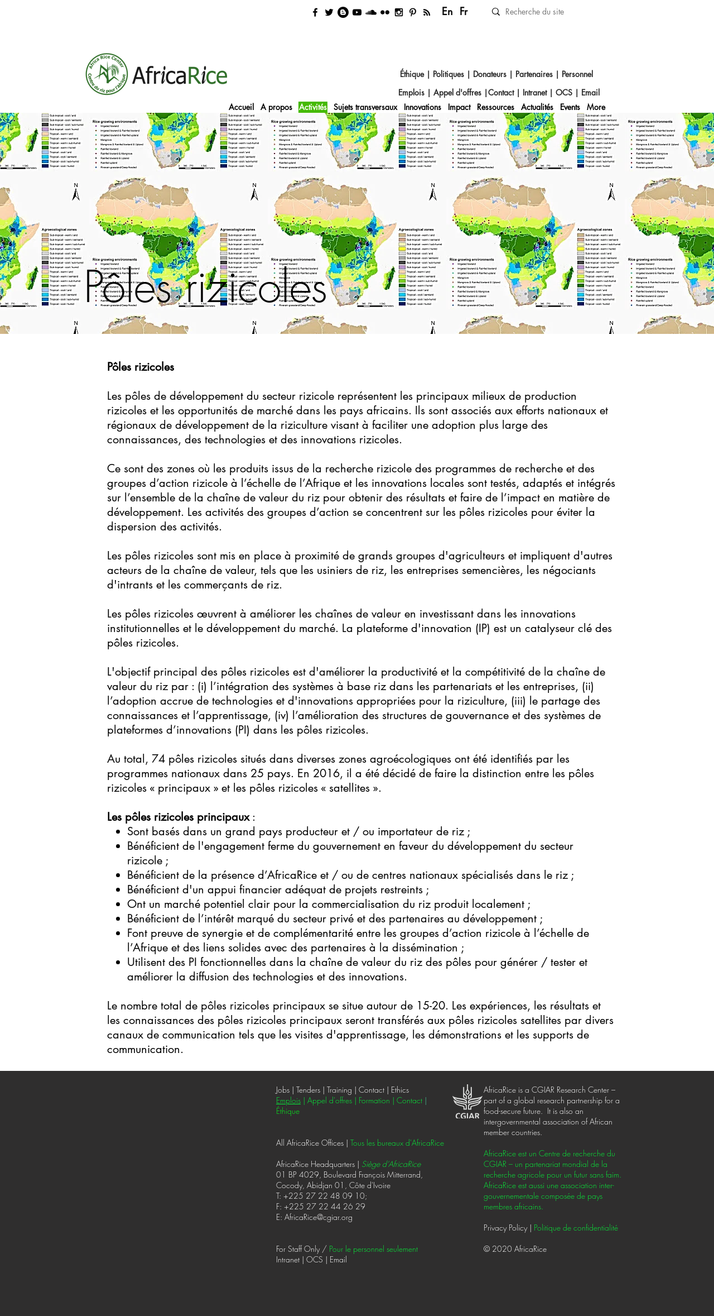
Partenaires (534, 74)
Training (340, 1089)
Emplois (412, 92)
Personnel (577, 74)
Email (590, 92)
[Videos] (357, 12)
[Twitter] (329, 12)
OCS (564, 92)
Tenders (308, 1089)
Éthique (412, 74)
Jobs (283, 1089)
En (447, 11)
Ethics (400, 1089)
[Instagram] (398, 12)
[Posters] (412, 12)
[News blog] (343, 12)
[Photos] (384, 12)
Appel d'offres (457, 92)
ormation (375, 1100)
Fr (463, 11)
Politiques (448, 74)
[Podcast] (371, 12)
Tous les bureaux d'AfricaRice (397, 1142)
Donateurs (489, 74)
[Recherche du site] (552, 11)
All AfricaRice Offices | (313, 1142)
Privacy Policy (505, 1227)
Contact (502, 92)
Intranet (536, 92)
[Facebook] (315, 12)
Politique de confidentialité (576, 1227)
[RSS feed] (426, 12)
